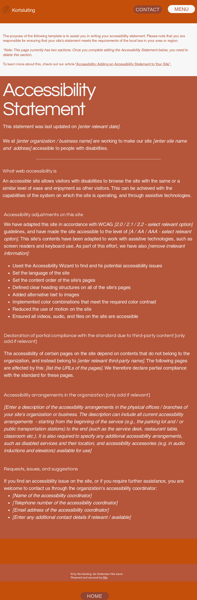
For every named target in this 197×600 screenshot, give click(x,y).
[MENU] (181, 9)
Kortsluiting (23, 10)
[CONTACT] (147, 9)
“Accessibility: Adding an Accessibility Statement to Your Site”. (123, 64)
